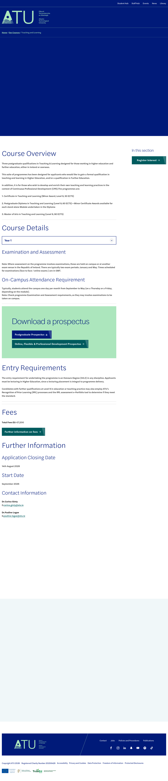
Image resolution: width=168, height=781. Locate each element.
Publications (148, 740)
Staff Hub (136, 3)
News (154, 3)
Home (4, 32)
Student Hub (122, 3)
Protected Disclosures (134, 763)
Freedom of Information (113, 763)
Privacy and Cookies (77, 763)
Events (146, 3)
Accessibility (62, 763)
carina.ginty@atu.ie (14, 505)
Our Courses (14, 32)
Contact (103, 740)
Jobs (113, 740)
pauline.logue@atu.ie (14, 515)
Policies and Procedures (129, 740)
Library (163, 3)
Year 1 (7, 240)
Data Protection (94, 763)
